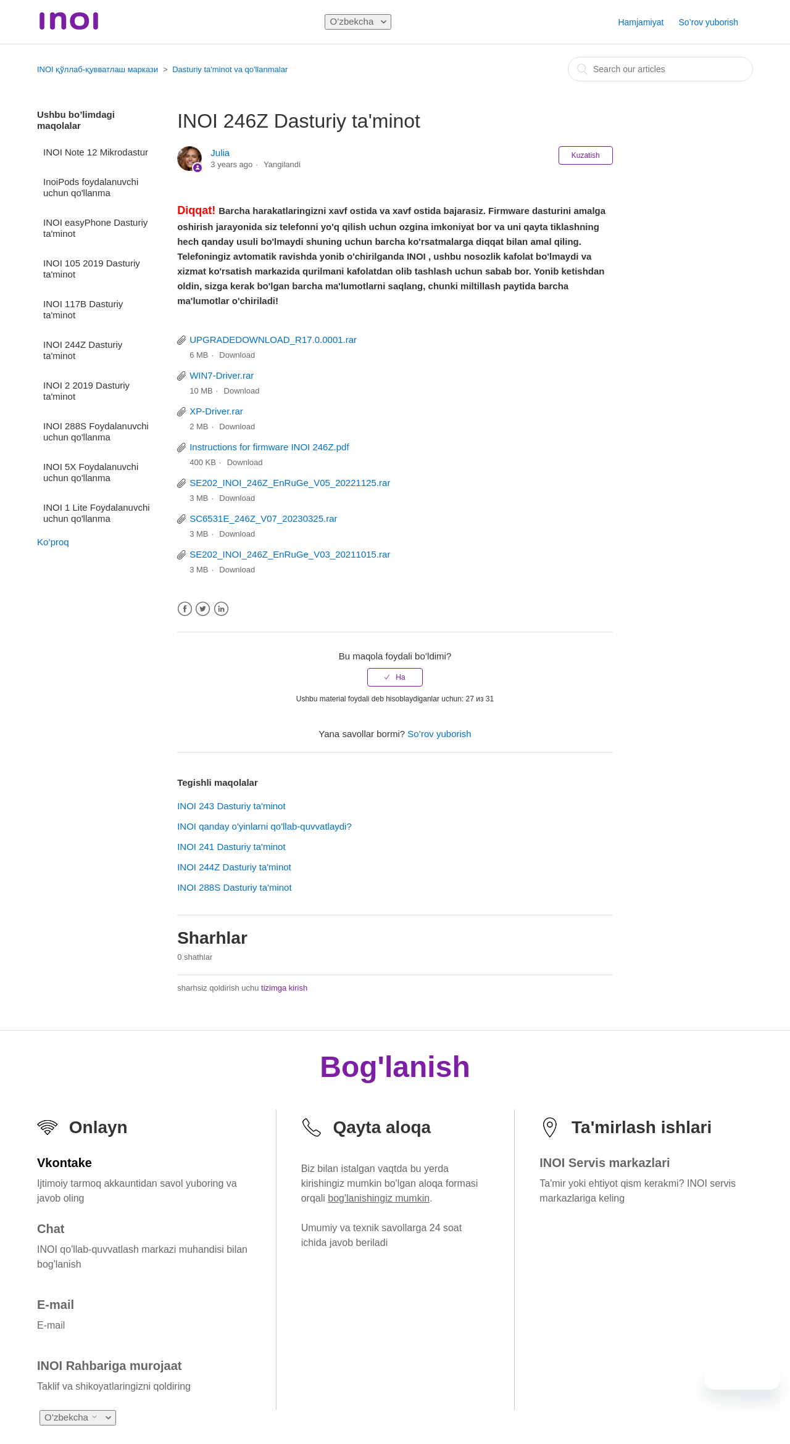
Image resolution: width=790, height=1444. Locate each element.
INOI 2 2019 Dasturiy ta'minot (86, 391)
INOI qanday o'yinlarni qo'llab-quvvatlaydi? (264, 826)
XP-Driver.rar (216, 411)
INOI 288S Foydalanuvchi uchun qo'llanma (96, 431)
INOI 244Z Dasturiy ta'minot (82, 350)
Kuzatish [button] (586, 155)
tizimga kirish (284, 987)
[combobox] (660, 69)
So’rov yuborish (709, 22)
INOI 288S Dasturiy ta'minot (234, 887)
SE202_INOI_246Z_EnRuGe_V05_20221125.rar (289, 482)
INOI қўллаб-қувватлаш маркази (97, 69)
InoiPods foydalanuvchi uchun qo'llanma (90, 187)
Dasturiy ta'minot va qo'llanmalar (230, 69)
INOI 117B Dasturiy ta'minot (83, 309)
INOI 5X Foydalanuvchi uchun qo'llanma (90, 472)
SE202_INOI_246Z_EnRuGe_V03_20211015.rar (289, 554)
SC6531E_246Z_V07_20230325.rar (263, 518)
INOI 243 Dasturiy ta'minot (231, 806)
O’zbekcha (353, 21)
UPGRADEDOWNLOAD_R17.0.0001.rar (273, 339)
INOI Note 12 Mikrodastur (95, 152)
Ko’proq (53, 542)
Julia (220, 152)
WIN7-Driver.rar (221, 375)
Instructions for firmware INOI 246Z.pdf (269, 447)
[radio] (395, 677)
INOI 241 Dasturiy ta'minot (231, 846)
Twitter (202, 609)
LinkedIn (221, 609)
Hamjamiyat (640, 22)
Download (237, 355)
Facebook (185, 609)
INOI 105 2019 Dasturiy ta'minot (91, 268)
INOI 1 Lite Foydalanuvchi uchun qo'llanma (96, 513)
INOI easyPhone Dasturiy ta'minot (95, 228)
